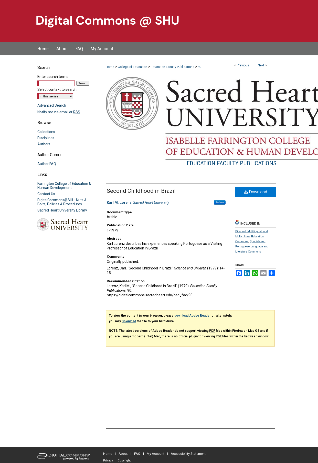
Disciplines (45, 138)
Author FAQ (46, 164)
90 (200, 67)
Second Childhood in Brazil (141, 191)
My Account (155, 454)
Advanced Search (51, 105)
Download (255, 192)
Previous (243, 65)
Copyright (124, 460)
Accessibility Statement (188, 454)
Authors (43, 144)
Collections (46, 132)
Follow (220, 202)
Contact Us (46, 194)
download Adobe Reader (192, 315)
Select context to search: (57, 89)
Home (110, 67)
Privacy (108, 460)
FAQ (137, 454)
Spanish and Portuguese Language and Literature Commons (252, 246)
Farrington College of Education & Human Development (64, 186)
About (123, 454)
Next (261, 65)
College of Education (132, 67)
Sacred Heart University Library (62, 210)
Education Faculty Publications (172, 67)
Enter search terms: (53, 77)
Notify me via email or (58, 112)
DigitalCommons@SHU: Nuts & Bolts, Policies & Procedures (62, 202)
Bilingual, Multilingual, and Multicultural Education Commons (251, 236)
